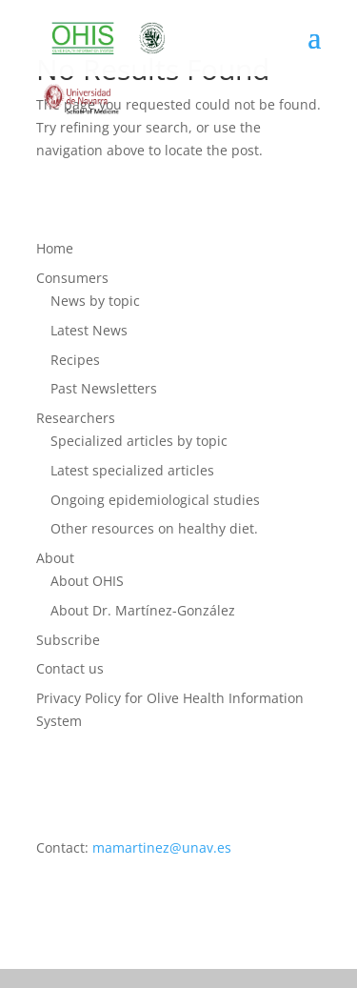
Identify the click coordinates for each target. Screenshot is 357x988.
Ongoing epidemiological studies (155, 500)
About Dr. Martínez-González (142, 610)
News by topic (95, 301)
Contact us (70, 668)
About (55, 558)
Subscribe (68, 640)
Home (54, 248)
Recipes (75, 360)
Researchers (75, 418)
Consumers (72, 278)
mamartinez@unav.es (161, 847)
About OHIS (87, 581)
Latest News (89, 330)
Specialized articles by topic (139, 441)
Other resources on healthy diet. (154, 528)
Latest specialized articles (132, 470)
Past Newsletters (103, 388)
